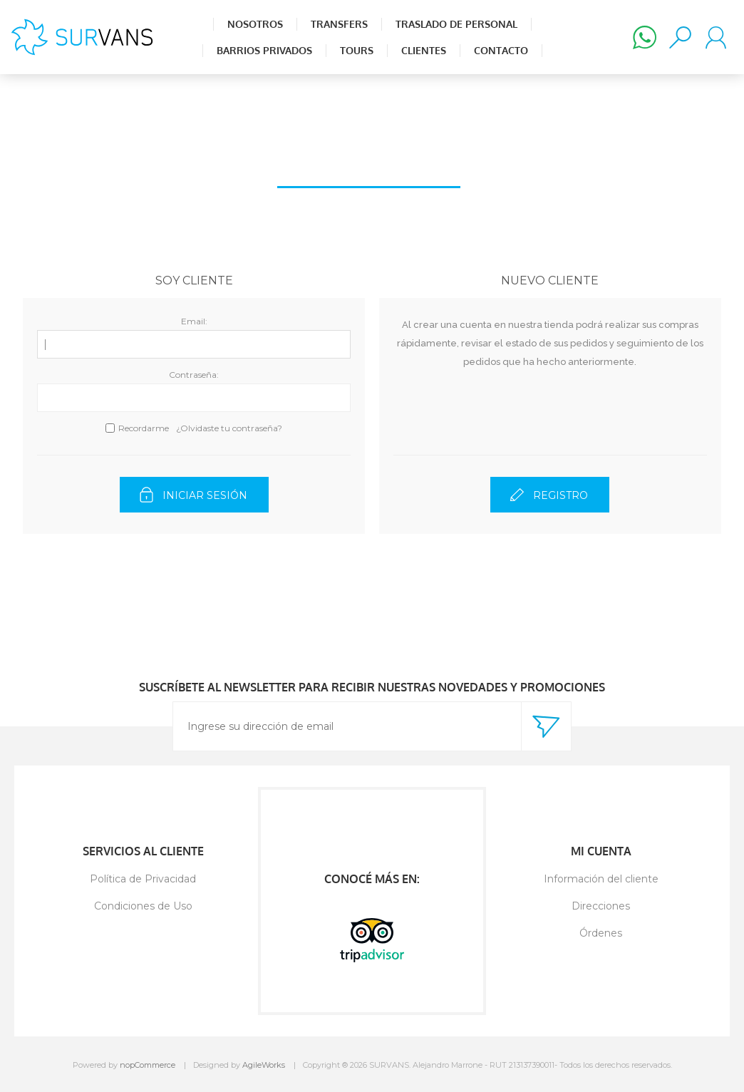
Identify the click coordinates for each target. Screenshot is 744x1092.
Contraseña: (194, 374)
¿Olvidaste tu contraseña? (229, 428)
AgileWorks (263, 1065)
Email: (194, 321)
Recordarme (143, 428)
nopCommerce (147, 1065)
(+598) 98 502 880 (644, 37)
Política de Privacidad (143, 878)
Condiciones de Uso (143, 906)
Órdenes (600, 933)
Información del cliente (601, 878)
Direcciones (601, 906)
